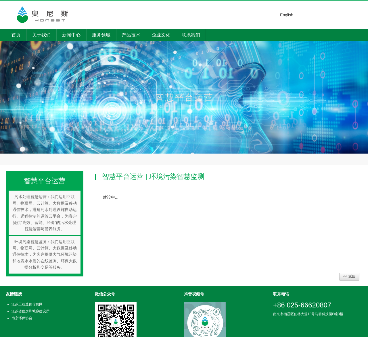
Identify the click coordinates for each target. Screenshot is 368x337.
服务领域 (101, 34)
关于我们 (41, 34)
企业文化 (161, 34)
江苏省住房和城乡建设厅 (30, 311)
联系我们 (191, 34)
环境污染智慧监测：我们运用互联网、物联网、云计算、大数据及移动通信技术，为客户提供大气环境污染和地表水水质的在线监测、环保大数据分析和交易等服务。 (44, 254)
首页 (16, 34)
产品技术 (131, 34)
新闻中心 (71, 34)
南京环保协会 (22, 318)
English (286, 15)
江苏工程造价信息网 (27, 304)
